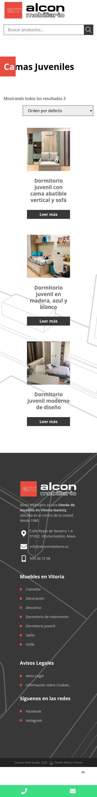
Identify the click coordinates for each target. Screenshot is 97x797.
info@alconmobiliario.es (49, 546)
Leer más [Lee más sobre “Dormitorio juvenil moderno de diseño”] (49, 421)
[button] (72, 791)
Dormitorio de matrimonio (47, 616)
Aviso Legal (35, 675)
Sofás (30, 644)
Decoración (35, 598)
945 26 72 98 (40, 558)
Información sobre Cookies (47, 685)
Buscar (88, 30)
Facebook (33, 711)
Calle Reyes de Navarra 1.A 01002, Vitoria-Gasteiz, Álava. (53, 533)
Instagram (34, 720)
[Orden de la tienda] (58, 110)
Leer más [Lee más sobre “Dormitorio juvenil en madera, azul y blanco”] (49, 321)
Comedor (33, 589)
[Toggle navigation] (86, 10)
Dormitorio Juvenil (40, 626)
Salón (30, 635)
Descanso (33, 607)
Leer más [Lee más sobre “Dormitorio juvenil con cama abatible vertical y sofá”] (49, 214)
